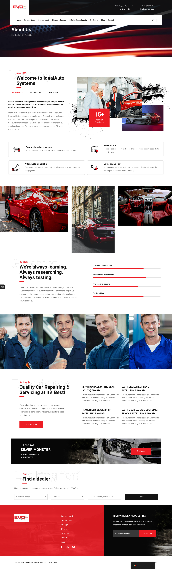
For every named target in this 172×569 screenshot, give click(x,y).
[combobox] (31, 497)
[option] (93, 219)
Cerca (141, 496)
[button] (31, 424)
